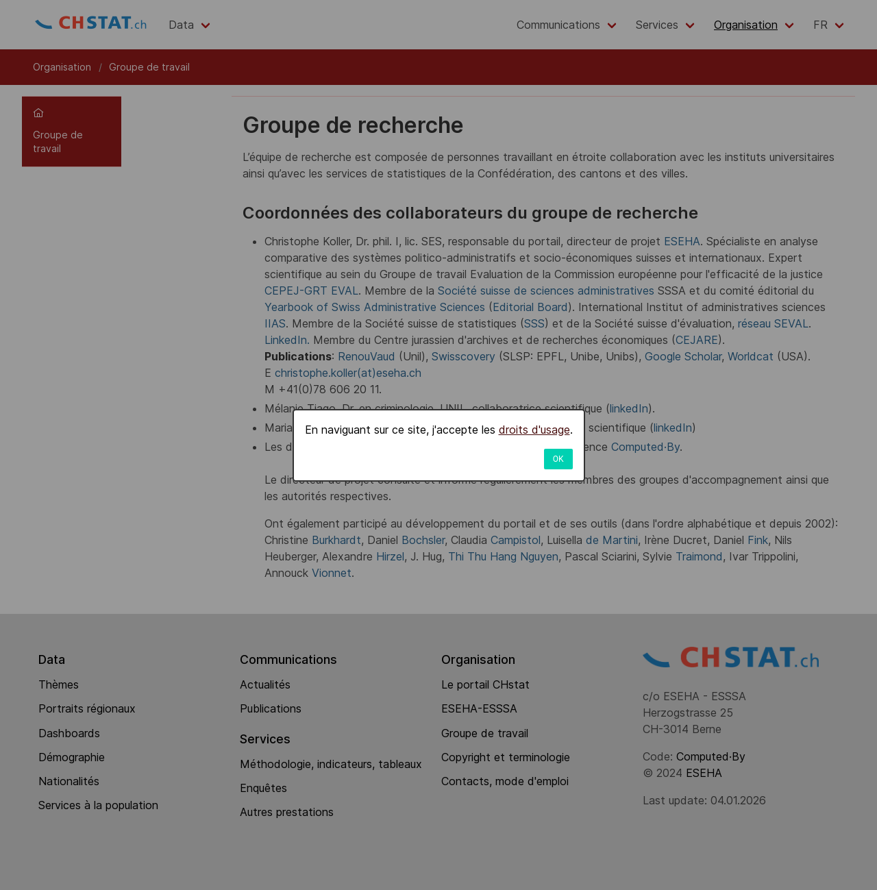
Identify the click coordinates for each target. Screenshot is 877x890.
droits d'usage (534, 429)
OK (558, 459)
